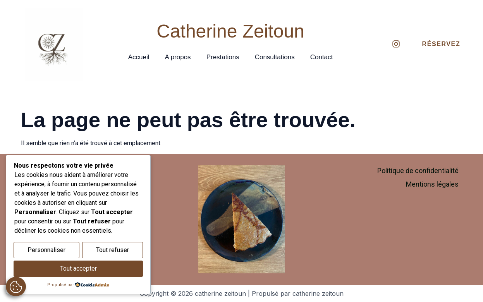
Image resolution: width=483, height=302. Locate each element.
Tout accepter (78, 269)
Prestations (222, 57)
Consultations (275, 57)
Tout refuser (112, 251)
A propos (178, 57)
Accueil (139, 57)
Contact (321, 57)
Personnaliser (46, 251)
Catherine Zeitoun (230, 31)
